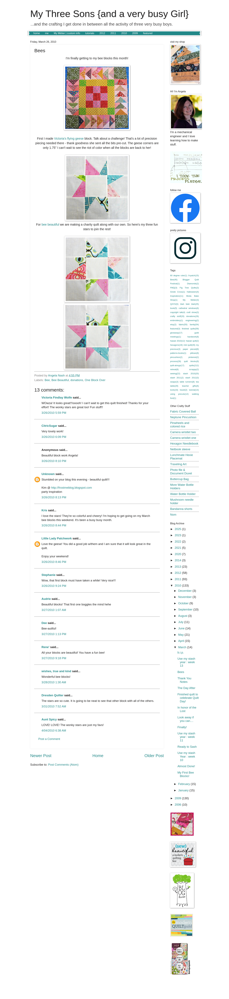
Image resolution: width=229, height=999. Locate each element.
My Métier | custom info (67, 33)
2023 (178, 535)
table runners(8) (187, 382)
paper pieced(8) (191, 349)
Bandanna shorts (181, 509)
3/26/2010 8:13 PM (54, 497)
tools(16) (174, 390)
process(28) (175, 361)
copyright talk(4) (177, 312)
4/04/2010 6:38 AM (54, 730)
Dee (44, 623)
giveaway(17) (176, 333)
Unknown (48, 474)
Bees (180, 672)
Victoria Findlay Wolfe (57, 397)
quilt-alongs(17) (177, 365)
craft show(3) (193, 312)
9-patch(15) (193, 275)
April (181, 641)
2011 (113, 33)
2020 (178, 554)
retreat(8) (174, 369)
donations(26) (192, 316)
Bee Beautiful (60, 380)
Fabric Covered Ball (183, 411)
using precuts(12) (179, 394)
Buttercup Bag (179, 479)
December (185, 590)
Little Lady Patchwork (57, 538)
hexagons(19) (176, 345)
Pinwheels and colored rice (179, 424)
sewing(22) (175, 373)
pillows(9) (194, 353)
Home (97, 755)
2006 (178, 804)
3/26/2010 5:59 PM (54, 412)
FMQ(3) (173, 288)
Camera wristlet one (183, 437)
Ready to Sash (187, 746)
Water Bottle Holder (183, 494)
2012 (102, 33)
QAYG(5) (174, 304)
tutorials (89, 33)
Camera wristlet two (183, 432)
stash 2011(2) (177, 377)
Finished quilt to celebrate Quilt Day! (188, 698)
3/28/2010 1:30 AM (54, 682)
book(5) (173, 308)
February (184, 784)
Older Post (154, 755)
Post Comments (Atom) (63, 764)
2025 (178, 529)
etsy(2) (173, 324)
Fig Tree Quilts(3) (189, 288)
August (183, 615)
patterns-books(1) (178, 353)
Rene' (45, 647)
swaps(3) (174, 382)
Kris (44, 510)
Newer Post (40, 755)
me (47, 33)
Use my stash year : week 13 (186, 662)
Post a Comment (49, 739)
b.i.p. (180, 652)
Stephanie (49, 575)
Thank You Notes (184, 680)
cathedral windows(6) (189, 308)
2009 (135, 33)
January (184, 790)
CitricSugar (49, 425)
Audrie (46, 598)
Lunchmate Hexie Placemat (181, 456)
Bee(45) (173, 279)
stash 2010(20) (191, 373)
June (181, 628)
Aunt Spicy (49, 719)
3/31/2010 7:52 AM (54, 706)
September (185, 609)
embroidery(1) (176, 320)
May (181, 634)
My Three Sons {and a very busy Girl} (109, 13)
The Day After (186, 688)
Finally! (182, 727)
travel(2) (183, 390)
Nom (173, 514)
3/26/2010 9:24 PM (54, 585)
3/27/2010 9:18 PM (54, 658)
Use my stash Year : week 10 (186, 756)
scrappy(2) (194, 369)
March (182, 647)
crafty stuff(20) (177, 316)
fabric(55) (183, 324)
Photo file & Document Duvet (181, 471)
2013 (178, 566)
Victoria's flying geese (68, 138)
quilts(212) (194, 365)
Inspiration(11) (176, 296)
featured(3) (175, 328)
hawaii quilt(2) (192, 341)
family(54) (194, 324)
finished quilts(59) (190, 328)
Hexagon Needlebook (184, 443)
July (181, 622)
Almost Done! (186, 766)
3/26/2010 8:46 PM (54, 562)
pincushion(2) (176, 357)
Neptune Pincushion (183, 417)
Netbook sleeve (180, 449)
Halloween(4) (193, 292)
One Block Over (95, 380)
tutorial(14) (194, 390)
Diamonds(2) (193, 283)
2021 (178, 547)
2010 (124, 33)
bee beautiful (50, 224)
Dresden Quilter (52, 695)
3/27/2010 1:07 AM (54, 610)
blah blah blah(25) (189, 304)
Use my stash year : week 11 (186, 737)
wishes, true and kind (56, 671)
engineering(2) (192, 320)
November (185, 597)
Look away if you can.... (185, 719)
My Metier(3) (191, 300)
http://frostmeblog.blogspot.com (71, 487)
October (184, 603)
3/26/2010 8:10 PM (54, 461)
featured (148, 33)
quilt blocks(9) (191, 361)
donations (76, 380)
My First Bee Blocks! (185, 774)
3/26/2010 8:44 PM (54, 525)
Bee (47, 380)
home (36, 33)
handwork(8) (193, 337)
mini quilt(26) (189, 345)
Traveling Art (178, 464)
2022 (178, 541)
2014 (178, 560)
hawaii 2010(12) (177, 341)
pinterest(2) (193, 357)
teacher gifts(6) (190, 386)
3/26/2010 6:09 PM (54, 437)
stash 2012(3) (192, 377)
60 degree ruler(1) (178, 275)
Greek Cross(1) (177, 292)
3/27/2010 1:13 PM (54, 634)
